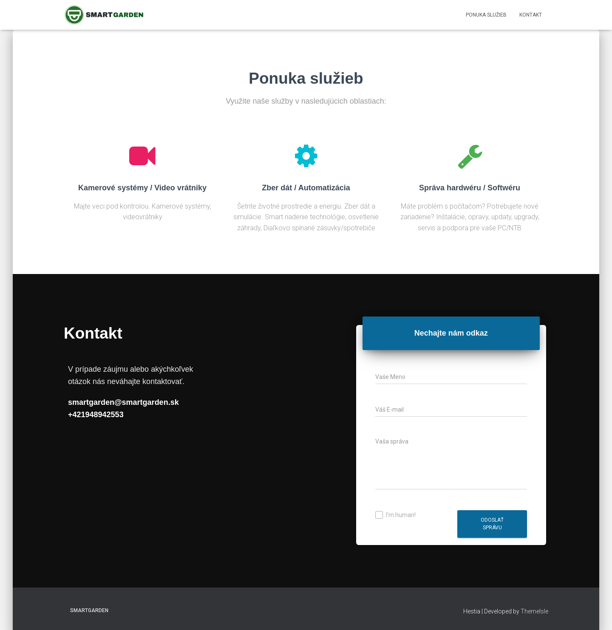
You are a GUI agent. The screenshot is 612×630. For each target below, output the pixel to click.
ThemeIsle (534, 611)
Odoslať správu (492, 523)
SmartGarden (89, 610)
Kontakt (530, 15)
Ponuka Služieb (486, 15)
